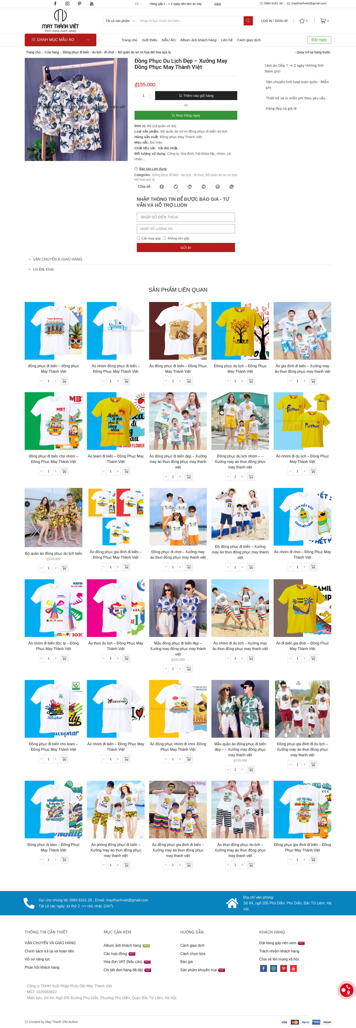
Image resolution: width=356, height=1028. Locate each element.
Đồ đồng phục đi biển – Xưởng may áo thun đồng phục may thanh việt (240, 552)
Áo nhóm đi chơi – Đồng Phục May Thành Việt (302, 554)
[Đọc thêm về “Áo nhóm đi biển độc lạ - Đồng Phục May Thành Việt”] (64, 658)
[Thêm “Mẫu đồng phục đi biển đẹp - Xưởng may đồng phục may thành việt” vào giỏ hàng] (188, 668)
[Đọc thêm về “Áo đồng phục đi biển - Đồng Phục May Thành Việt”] (188, 381)
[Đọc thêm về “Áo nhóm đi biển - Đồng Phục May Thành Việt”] (126, 759)
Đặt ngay (319, 40)
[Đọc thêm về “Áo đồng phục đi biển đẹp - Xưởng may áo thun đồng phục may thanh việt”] (188, 476)
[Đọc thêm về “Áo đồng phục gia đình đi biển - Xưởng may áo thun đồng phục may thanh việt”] (188, 865)
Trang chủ (129, 40)
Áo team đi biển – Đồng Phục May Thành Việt (116, 459)
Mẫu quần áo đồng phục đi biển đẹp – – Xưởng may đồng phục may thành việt (240, 749)
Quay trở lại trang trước (313, 52)
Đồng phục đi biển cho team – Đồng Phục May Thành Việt (53, 746)
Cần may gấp (151, 238)
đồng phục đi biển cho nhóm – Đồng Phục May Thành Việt (53, 459)
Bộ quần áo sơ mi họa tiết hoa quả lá (144, 52)
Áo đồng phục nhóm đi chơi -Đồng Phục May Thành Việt (178, 746)
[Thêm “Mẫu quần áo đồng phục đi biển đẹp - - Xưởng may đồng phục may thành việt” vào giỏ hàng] (251, 769)
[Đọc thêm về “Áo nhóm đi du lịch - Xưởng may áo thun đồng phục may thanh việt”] (251, 658)
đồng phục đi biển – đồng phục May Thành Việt (53, 368)
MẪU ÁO (168, 40)
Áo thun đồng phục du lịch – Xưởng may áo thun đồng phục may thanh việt (240, 850)
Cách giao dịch (249, 40)
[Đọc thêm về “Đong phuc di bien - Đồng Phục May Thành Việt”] (64, 859)
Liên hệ (227, 40)
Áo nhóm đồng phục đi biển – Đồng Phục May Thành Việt (116, 368)
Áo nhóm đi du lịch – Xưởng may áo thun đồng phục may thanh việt (240, 646)
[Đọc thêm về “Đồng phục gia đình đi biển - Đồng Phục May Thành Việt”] (313, 859)
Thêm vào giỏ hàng (198, 96)
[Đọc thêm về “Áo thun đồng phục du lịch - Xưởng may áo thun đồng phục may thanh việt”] (251, 865)
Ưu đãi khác (41, 269)
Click (217, 3)
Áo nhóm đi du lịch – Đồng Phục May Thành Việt (302, 459)
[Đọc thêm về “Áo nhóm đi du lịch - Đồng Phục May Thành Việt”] (313, 471)
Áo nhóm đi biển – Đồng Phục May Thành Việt (115, 746)
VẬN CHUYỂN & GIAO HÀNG (55, 259)
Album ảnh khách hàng (198, 40)
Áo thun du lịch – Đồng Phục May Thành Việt (115, 646)
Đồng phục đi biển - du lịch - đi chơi (88, 52)
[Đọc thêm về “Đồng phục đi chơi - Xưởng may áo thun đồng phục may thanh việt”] (188, 567)
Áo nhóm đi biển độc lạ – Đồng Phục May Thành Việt (53, 646)
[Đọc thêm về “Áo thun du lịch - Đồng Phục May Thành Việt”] (126, 658)
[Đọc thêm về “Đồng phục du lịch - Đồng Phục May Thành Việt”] (251, 381)
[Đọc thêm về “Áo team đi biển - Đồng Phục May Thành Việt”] (126, 471)
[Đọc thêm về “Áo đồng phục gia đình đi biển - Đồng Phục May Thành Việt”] (126, 567)
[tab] (178, 259)
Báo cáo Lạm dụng (153, 169)
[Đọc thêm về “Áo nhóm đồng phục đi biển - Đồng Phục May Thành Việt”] (126, 381)
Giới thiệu (149, 40)
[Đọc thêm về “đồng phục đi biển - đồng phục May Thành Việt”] (64, 381)
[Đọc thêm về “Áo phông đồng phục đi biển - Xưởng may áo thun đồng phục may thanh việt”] (126, 865)
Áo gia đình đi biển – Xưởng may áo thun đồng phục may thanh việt (302, 368)
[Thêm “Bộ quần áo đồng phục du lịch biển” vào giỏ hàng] (64, 568)
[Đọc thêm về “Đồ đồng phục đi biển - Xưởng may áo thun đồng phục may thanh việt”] (251, 567)
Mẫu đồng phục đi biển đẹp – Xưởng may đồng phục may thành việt (178, 648)
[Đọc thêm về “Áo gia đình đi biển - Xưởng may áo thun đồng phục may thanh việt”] (313, 381)
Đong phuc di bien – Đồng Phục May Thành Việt (53, 847)
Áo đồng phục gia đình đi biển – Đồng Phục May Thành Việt (116, 554)
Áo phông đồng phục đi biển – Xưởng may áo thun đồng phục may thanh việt (115, 850)
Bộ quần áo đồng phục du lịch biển (53, 553)
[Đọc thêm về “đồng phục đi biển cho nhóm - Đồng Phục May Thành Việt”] (64, 471)
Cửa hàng (52, 52)
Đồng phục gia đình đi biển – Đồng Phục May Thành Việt (302, 847)
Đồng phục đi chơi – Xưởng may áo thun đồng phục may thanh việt (178, 554)
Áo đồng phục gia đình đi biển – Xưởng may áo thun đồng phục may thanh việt (178, 850)
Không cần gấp (178, 238)
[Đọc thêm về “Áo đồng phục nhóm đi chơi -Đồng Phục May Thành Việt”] (188, 759)
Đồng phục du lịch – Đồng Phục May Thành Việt (240, 368)
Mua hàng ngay (188, 115)
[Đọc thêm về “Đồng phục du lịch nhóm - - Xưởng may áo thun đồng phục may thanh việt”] (251, 476)
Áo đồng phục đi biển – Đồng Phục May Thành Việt (178, 368)
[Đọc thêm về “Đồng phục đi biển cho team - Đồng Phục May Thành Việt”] (64, 759)
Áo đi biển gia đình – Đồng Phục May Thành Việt (302, 646)
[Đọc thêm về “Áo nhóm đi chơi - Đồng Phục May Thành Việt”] (313, 567)
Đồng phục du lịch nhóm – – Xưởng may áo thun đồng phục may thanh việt (240, 461)
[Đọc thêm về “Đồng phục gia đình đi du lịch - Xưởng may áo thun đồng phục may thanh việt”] (313, 764)
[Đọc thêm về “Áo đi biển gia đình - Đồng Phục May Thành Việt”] (313, 658)
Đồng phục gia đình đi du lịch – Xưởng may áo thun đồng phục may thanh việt (302, 749)
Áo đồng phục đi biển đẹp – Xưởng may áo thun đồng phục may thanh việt (178, 461)
